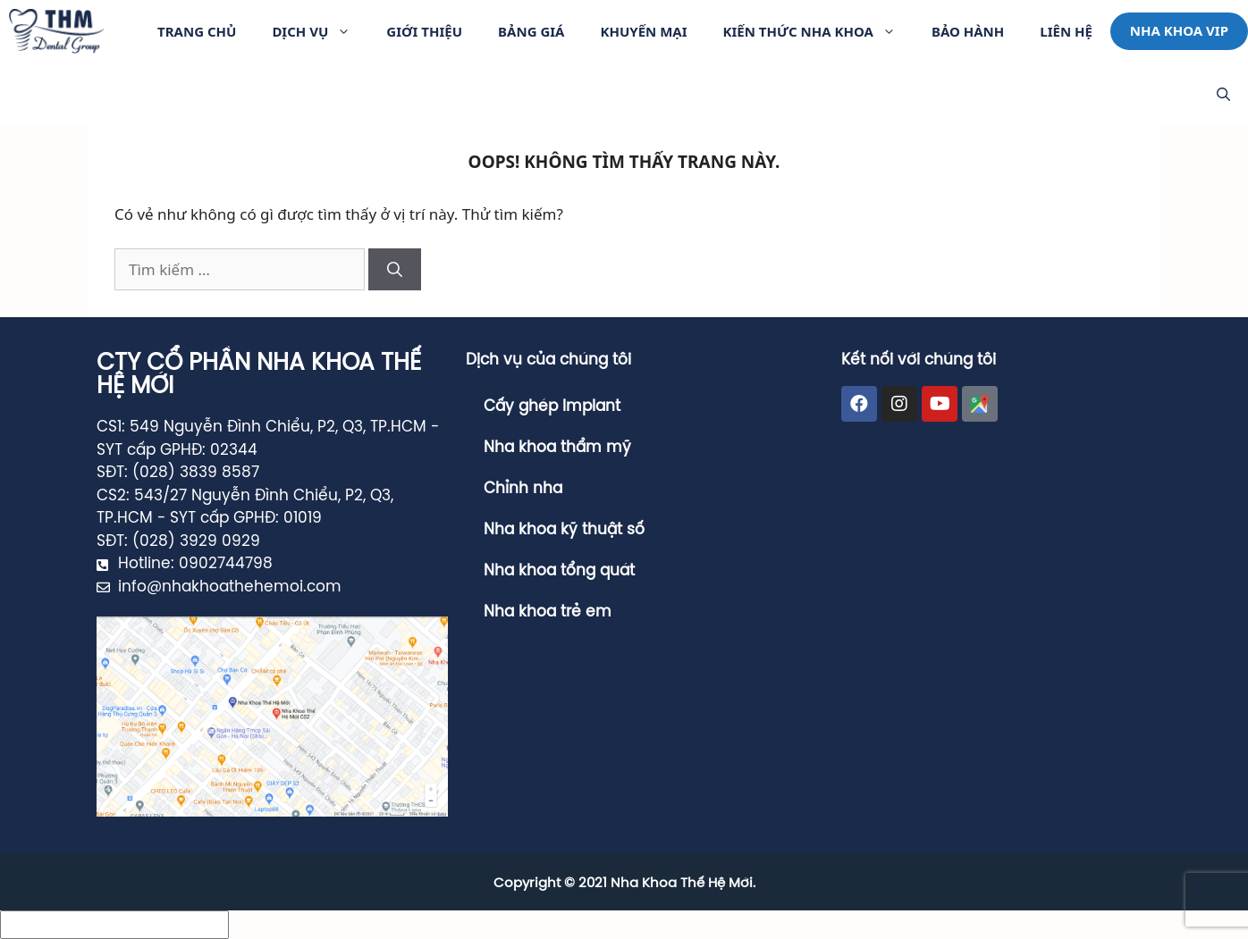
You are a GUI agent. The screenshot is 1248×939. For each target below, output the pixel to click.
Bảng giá (531, 31)
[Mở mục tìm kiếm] (1223, 94)
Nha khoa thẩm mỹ (557, 448)
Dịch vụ (320, 31)
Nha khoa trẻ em (547, 612)
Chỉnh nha (523, 489)
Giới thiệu (424, 31)
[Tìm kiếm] (394, 269)
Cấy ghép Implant (552, 406)
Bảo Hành (968, 31)
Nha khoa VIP (1179, 30)
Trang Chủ (196, 31)
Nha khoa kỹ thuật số (564, 530)
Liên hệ (1066, 31)
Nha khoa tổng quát (559, 571)
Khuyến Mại (643, 31)
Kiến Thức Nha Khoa (818, 31)
